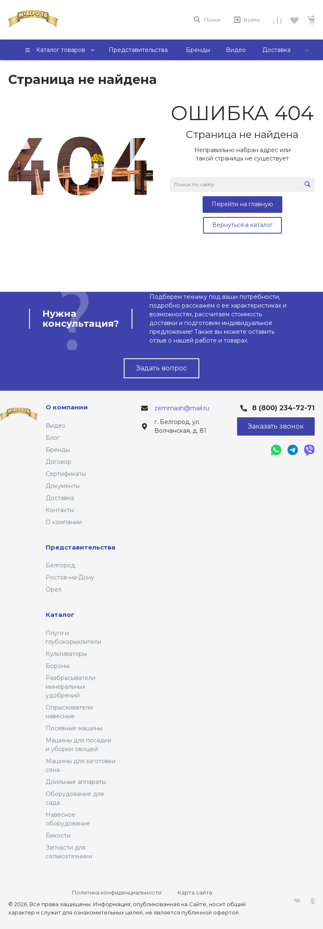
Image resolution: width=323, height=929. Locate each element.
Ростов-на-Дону (70, 577)
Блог (53, 437)
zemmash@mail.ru (181, 408)
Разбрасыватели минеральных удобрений (70, 686)
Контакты (60, 510)
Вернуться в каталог (242, 225)
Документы (63, 486)
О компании (64, 522)
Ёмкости (58, 835)
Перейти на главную (242, 204)
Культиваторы (66, 654)
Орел (53, 589)
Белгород (60, 565)
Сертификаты (66, 474)
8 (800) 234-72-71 (283, 408)
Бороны (57, 666)
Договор (58, 462)
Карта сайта (195, 892)
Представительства (80, 547)
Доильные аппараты (76, 782)
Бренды (58, 449)
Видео (56, 425)
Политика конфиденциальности (117, 892)
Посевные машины (74, 728)
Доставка (60, 498)
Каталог (60, 615)
